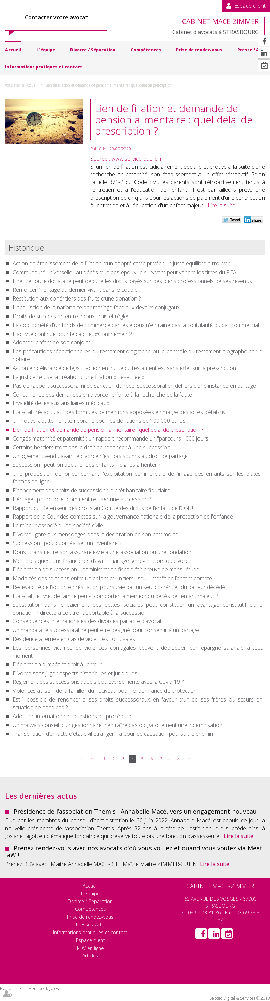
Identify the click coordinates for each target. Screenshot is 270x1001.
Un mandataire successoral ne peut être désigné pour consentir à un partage (106, 630)
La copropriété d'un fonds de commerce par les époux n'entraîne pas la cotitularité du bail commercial (136, 325)
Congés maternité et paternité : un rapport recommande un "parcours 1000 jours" (111, 438)
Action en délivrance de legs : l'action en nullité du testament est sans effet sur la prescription (124, 368)
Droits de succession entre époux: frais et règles (71, 316)
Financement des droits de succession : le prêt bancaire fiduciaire (91, 490)
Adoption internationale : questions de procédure (72, 716)
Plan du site (10, 988)
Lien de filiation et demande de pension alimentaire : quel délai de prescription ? (109, 85)
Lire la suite (221, 205)
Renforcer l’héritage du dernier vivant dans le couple (75, 289)
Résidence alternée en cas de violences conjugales (74, 639)
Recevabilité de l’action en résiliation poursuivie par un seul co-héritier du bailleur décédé (119, 587)
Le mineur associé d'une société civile (58, 525)
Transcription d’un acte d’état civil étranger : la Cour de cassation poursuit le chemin (113, 733)
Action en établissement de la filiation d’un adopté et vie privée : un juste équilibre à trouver (121, 263)
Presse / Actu (90, 924)
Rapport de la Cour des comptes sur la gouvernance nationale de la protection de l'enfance (123, 516)
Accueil (13, 50)
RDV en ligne (90, 948)
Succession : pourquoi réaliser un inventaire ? (67, 543)
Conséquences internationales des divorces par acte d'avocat (87, 621)
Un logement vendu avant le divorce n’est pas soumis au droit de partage (101, 456)
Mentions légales (43, 988)
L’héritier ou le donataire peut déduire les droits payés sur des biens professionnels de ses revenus (133, 281)
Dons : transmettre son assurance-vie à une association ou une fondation (102, 552)
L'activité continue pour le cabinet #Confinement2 (72, 334)
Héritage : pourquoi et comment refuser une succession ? (82, 499)
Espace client (250, 6)
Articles (90, 955)
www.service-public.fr (136, 159)
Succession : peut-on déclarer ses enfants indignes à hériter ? (86, 464)
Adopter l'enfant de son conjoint (51, 342)
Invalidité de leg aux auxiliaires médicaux (61, 403)
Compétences (146, 50)
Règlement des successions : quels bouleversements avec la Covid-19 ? (98, 682)
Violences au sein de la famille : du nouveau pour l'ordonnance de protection (105, 690)
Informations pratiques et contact (43, 67)
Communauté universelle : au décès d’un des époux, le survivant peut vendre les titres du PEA (126, 272)
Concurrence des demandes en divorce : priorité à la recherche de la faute (102, 394)
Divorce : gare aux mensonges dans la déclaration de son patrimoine (96, 534)
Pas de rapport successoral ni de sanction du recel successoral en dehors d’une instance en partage (134, 385)
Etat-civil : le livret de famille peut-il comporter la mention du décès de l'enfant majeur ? (115, 596)
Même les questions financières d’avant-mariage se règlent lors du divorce (102, 561)
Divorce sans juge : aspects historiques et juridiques (75, 673)
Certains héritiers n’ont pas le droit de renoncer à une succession (91, 447)
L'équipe (45, 50)
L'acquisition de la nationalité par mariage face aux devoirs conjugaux (96, 307)
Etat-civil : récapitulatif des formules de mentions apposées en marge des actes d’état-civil (120, 412)
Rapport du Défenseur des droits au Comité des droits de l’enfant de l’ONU (103, 508)
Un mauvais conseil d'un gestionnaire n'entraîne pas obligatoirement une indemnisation (117, 725)
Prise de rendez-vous (199, 50)
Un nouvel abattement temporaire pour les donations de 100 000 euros (99, 421)
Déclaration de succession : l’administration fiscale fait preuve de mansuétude (106, 569)
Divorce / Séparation (92, 50)
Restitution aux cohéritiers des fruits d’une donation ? (77, 298)
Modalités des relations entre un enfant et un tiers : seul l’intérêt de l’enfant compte (112, 578)
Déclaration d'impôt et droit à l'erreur (57, 664)
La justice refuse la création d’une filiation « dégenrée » (79, 377)
